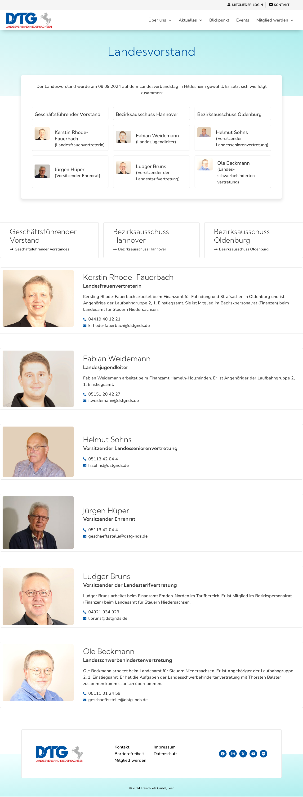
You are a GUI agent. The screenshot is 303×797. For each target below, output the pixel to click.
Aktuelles (190, 20)
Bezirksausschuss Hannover (147, 114)
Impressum (165, 747)
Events (242, 20)
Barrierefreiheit (129, 754)
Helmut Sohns (232, 132)
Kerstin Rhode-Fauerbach (71, 135)
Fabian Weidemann (157, 136)
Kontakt (122, 747)
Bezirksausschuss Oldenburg (229, 114)
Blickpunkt (219, 20)
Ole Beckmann (233, 163)
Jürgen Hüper (70, 170)
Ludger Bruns (151, 166)
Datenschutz (165, 754)
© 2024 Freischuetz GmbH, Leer (151, 789)
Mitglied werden (275, 20)
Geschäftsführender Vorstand (67, 114)
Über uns (160, 20)
